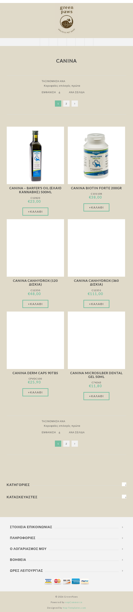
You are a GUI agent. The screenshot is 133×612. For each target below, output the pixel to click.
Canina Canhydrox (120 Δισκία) (35, 282)
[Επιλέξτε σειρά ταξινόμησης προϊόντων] (63, 86)
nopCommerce (73, 602)
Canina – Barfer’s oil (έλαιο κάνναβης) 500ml (35, 190)
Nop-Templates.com (74, 607)
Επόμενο (75, 103)
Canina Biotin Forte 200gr (96, 188)
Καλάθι (71, 42)
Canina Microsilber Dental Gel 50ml (96, 375)
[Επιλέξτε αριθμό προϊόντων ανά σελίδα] (62, 93)
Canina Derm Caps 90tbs (35, 373)
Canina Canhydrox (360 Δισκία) (96, 282)
